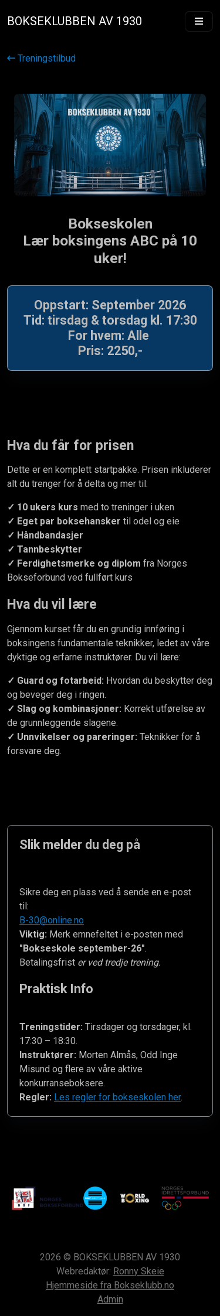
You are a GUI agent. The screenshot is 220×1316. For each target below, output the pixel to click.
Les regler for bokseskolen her (117, 1097)
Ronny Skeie (138, 1271)
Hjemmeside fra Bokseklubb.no (110, 1285)
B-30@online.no (51, 920)
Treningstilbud (41, 58)
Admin (110, 1299)
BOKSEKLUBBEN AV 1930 (74, 21)
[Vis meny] (199, 21)
